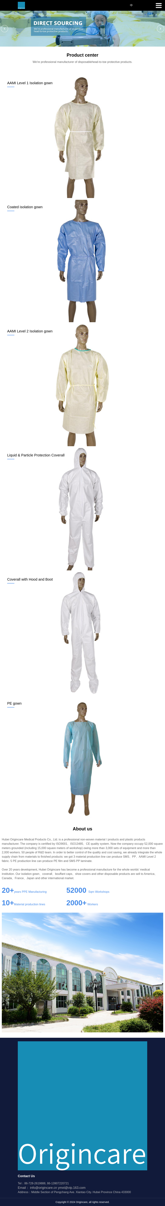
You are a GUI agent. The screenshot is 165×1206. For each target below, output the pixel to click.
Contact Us (26, 1176)
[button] (4, 28)
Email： (38, 1188)
